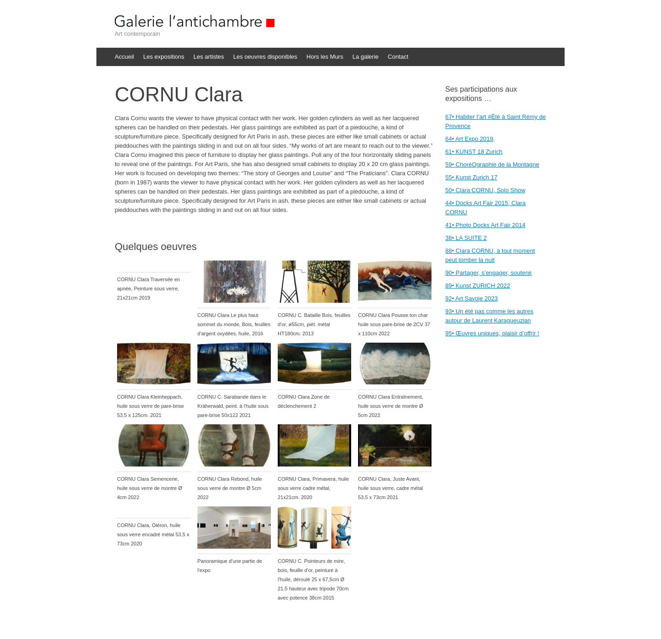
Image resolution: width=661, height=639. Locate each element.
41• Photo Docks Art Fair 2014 (485, 225)
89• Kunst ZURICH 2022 (477, 285)
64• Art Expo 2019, (470, 138)
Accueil (124, 56)
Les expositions (164, 56)
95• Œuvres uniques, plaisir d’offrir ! (492, 333)
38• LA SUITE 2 (466, 237)
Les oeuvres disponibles (265, 56)
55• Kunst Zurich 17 (471, 177)
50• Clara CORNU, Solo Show (485, 190)
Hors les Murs (325, 56)
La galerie (366, 56)
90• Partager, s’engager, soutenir (488, 272)
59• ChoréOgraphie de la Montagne (492, 164)
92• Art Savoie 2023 (471, 298)
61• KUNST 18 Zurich (473, 151)
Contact (398, 56)
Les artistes (209, 56)
